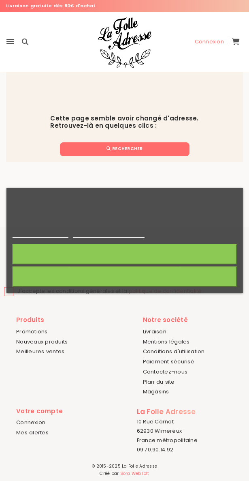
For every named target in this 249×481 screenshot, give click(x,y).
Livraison (154, 331)
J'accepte (124, 254)
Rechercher (124, 149)
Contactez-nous (165, 372)
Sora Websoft (134, 473)
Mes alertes (32, 432)
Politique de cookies (40, 233)
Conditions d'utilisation (174, 351)
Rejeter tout (124, 276)
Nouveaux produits (42, 342)
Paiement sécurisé (168, 361)
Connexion (30, 422)
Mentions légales (166, 342)
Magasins (156, 391)
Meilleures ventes (40, 351)
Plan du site (159, 382)
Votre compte (39, 411)
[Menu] (10, 42)
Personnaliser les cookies (108, 233)
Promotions (32, 331)
